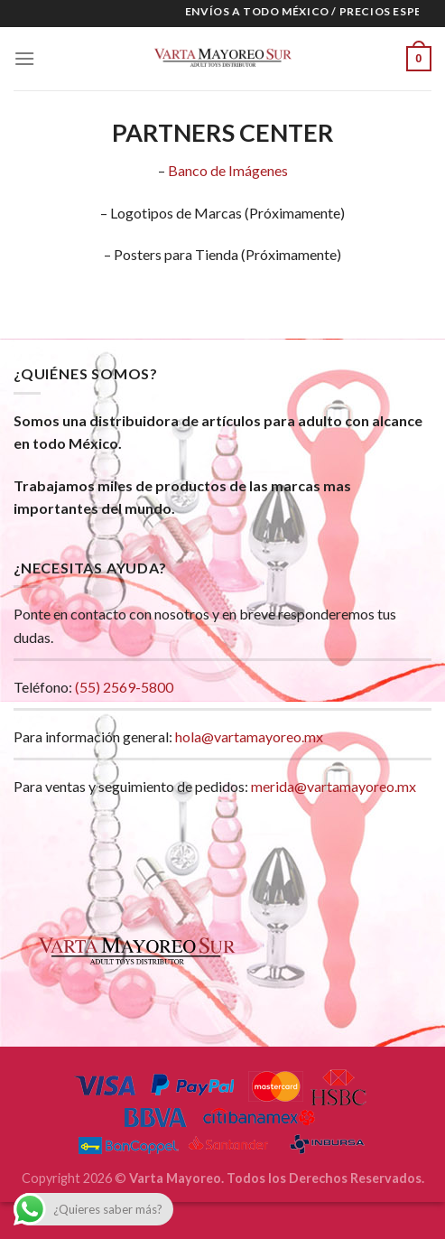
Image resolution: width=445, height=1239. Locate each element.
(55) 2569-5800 (124, 686)
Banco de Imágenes (228, 170)
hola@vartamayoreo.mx (249, 736)
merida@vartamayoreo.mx (333, 786)
